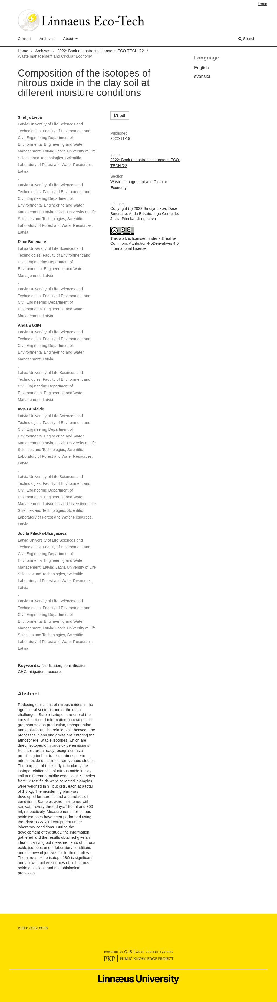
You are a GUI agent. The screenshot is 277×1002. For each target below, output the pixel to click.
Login (262, 4)
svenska (202, 76)
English (201, 67)
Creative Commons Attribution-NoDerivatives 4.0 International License (144, 243)
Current (24, 39)
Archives (46, 39)
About (69, 39)
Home (23, 51)
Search (246, 39)
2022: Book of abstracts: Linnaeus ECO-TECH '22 (100, 51)
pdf (122, 115)
